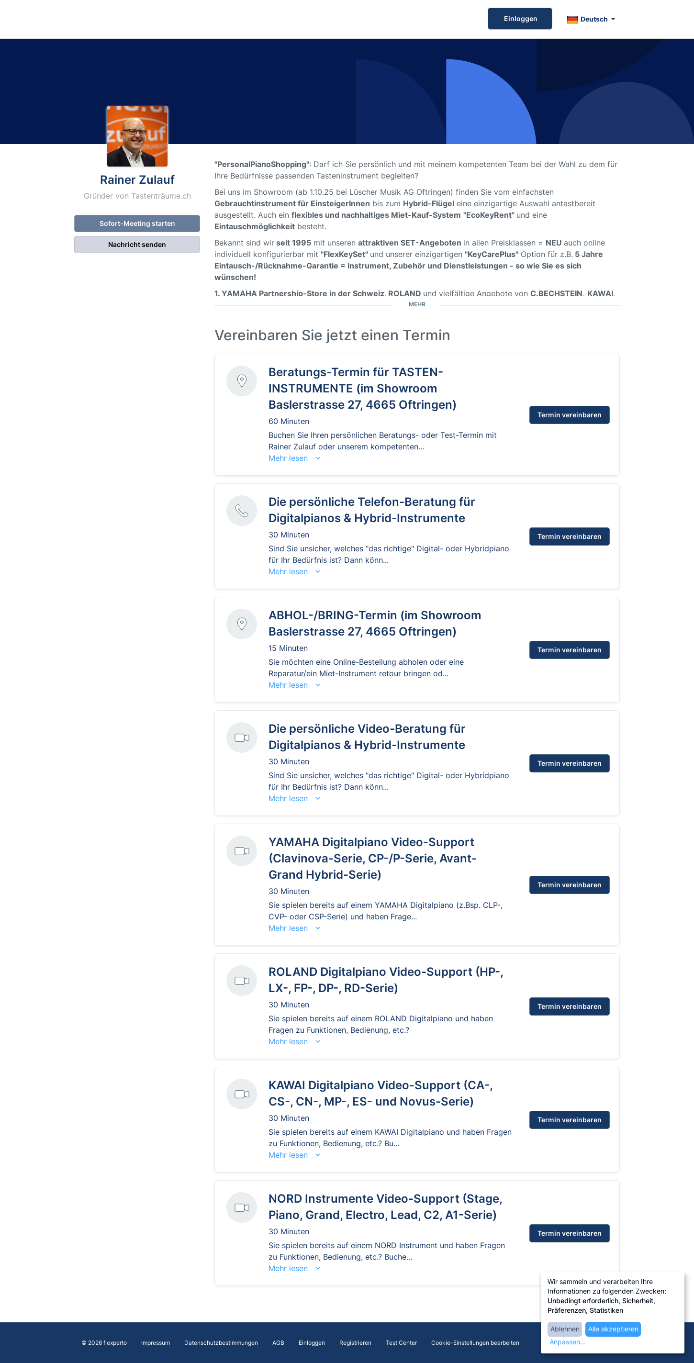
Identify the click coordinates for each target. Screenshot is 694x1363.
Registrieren (355, 1342)
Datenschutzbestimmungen (221, 1342)
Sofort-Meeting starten (137, 223)
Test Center (401, 1342)
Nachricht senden (137, 244)
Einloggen (520, 18)
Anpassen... (567, 1342)
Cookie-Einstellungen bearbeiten (475, 1342)
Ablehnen (565, 1329)
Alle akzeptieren (613, 1329)
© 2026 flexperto (104, 1342)
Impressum (155, 1342)
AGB (278, 1342)
